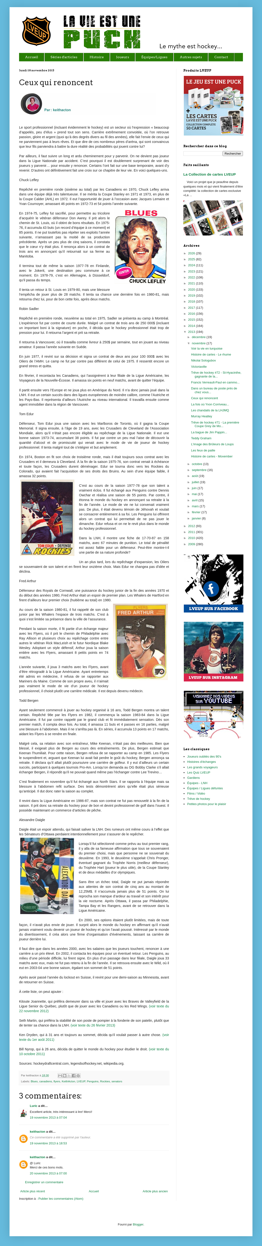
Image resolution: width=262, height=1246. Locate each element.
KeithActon (68, 1081)
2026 (192, 253)
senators (117, 1081)
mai (195, 494)
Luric (33, 1106)
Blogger (138, 1224)
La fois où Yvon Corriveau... (210, 404)
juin (195, 488)
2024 (192, 265)
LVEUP (81, 1081)
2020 (192, 289)
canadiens (45, 1081)
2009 (192, 544)
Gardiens (193, 778)
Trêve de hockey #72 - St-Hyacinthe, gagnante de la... (216, 374)
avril (195, 500)
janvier (197, 518)
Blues (34, 1081)
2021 (192, 283)
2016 (192, 313)
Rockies (105, 1081)
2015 (192, 319)
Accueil (94, 1191)
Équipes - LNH (197, 783)
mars (196, 506)
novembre (199, 343)
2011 (192, 532)
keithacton (37, 1131)
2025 (192, 259)
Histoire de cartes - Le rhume (211, 354)
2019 (192, 295)
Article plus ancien (155, 1191)
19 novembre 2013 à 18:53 (48, 1143)
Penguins (92, 1081)
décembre (199, 337)
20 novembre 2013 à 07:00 (48, 1173)
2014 (192, 326)
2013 (192, 332)
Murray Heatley (201, 416)
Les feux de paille (203, 450)
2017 (192, 307)
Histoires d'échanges (201, 762)
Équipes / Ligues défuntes (205, 788)
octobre (197, 464)
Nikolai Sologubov (203, 360)
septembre (199, 470)
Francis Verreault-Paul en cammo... (215, 382)
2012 (192, 526)
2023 (192, 271)
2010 (192, 538)
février (196, 512)
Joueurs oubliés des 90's (204, 756)
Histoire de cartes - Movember (211, 456)
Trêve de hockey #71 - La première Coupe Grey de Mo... (215, 424)
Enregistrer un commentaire (44, 1182)
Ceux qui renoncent (204, 398)
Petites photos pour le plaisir (206, 804)
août (195, 476)
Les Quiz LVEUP (198, 772)
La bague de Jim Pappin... (209, 432)
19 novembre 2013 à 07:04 (48, 1117)
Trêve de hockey (198, 799)
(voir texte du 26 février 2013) (93, 1025)
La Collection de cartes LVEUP (209, 174)
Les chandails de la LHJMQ (210, 410)
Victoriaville (199, 366)
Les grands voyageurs (202, 767)
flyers (56, 1081)
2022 (192, 277)
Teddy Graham (201, 438)
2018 (192, 301)
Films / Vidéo (196, 793)
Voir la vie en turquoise (206, 348)
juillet (196, 482)
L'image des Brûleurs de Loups (212, 444)
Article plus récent (32, 1191)
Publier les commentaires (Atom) (60, 1198)
